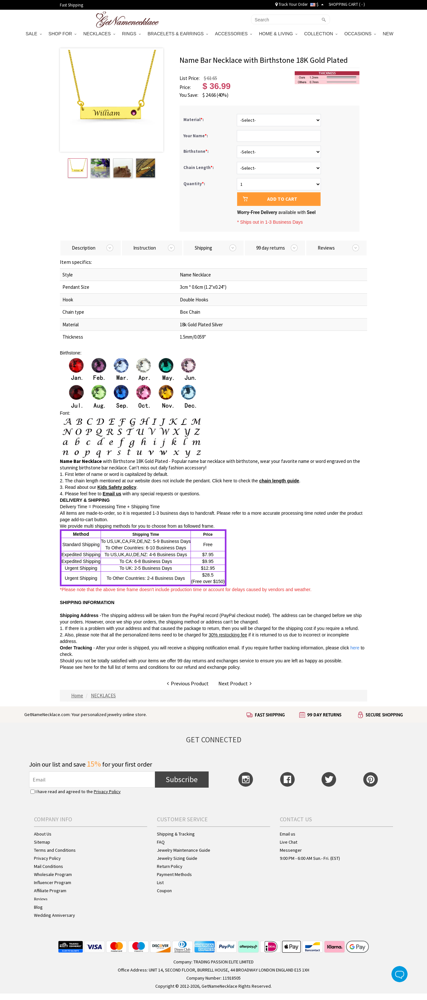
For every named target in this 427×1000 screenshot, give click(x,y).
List (160, 882)
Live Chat (288, 842)
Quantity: (194, 183)
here (88, 667)
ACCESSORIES (233, 33)
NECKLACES (99, 33)
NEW (389, 33)
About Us (42, 834)
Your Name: (196, 136)
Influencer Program (52, 882)
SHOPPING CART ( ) (347, 4)
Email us (112, 493)
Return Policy (169, 866)
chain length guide (279, 480)
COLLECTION (320, 33)
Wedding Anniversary (54, 915)
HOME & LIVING (278, 33)
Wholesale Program (53, 874)
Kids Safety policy (117, 487)
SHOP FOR (63, 33)
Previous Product (188, 683)
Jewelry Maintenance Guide (183, 850)
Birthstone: (196, 151)
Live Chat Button (399, 974)
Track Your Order (291, 4)
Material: (194, 119)
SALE (34, 33)
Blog (38, 907)
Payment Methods (174, 874)
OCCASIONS (360, 33)
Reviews (40, 899)
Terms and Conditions (55, 850)
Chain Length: (199, 167)
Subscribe (182, 779)
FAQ (161, 842)
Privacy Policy (107, 791)
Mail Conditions (48, 866)
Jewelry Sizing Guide (177, 858)
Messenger (291, 850)
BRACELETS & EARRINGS (178, 33)
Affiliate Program (50, 890)
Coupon (164, 890)
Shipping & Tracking (176, 834)
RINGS (131, 33)
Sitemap (42, 842)
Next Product (235, 683)
